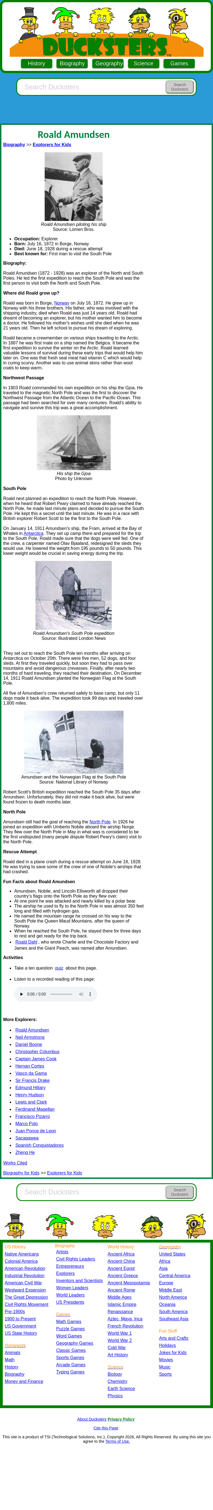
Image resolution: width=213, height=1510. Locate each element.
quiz (59, 968)
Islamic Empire (122, 1304)
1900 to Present (20, 1318)
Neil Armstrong (29, 1037)
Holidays (167, 1345)
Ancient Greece (123, 1275)
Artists (62, 1251)
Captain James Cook (36, 1059)
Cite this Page (105, 1428)
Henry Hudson (29, 1094)
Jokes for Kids (173, 1352)
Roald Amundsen (32, 1030)
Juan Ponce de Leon (35, 1130)
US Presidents (70, 1302)
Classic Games (71, 1350)
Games (179, 63)
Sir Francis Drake (32, 1080)
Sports (165, 1374)
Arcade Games (71, 1364)
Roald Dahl (26, 942)
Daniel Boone (28, 1044)
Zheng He (25, 1152)
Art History (118, 1354)
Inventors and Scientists (79, 1280)
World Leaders (70, 1295)
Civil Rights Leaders (75, 1259)
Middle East (170, 1290)
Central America (175, 1275)
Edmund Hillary (30, 1087)
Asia (163, 1268)
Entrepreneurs (70, 1266)
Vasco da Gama (31, 1073)
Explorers (65, 1273)
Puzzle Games (70, 1328)
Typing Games (70, 1372)
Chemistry (117, 1381)
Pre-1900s (15, 1311)
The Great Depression (26, 1297)
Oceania (167, 1304)
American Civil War (23, 1282)
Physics (115, 1395)
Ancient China (121, 1261)
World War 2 (120, 1340)
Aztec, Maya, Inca (125, 1318)
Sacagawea (27, 1138)
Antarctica (33, 533)
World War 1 (120, 1333)
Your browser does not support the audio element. (55, 994)
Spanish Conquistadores (39, 1145)
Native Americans (22, 1254)
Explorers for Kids (64, 1173)
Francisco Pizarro (32, 1116)
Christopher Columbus (37, 1051)
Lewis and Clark (31, 1102)
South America (173, 1311)
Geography (109, 63)
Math (9, 1359)
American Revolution (25, 1268)
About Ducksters (91, 1419)
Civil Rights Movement (26, 1304)
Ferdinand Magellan (34, 1109)
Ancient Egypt (121, 1268)
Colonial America (21, 1261)
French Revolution (125, 1326)
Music (165, 1367)
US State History (21, 1333)
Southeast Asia (174, 1318)
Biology (115, 1374)
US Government (20, 1326)
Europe (166, 1282)
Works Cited (15, 1163)
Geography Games (74, 1343)
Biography (72, 63)
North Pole (100, 822)
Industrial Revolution (24, 1275)
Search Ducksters (179, 87)
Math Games (69, 1321)
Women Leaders (72, 1287)
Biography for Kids (21, 1173)
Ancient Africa (121, 1254)
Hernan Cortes (29, 1066)
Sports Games (70, 1357)
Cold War (117, 1347)
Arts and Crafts (174, 1338)
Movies (166, 1359)
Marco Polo (26, 1123)
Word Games (69, 1336)
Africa (164, 1261)
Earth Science (121, 1388)
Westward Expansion (25, 1290)
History (36, 63)
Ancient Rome (121, 1290)
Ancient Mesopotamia (129, 1282)
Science (143, 63)
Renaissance (120, 1311)
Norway (61, 303)
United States (172, 1254)
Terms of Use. (117, 1441)
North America (173, 1297)
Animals (12, 1352)
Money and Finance (24, 1381)
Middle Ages (119, 1297)
